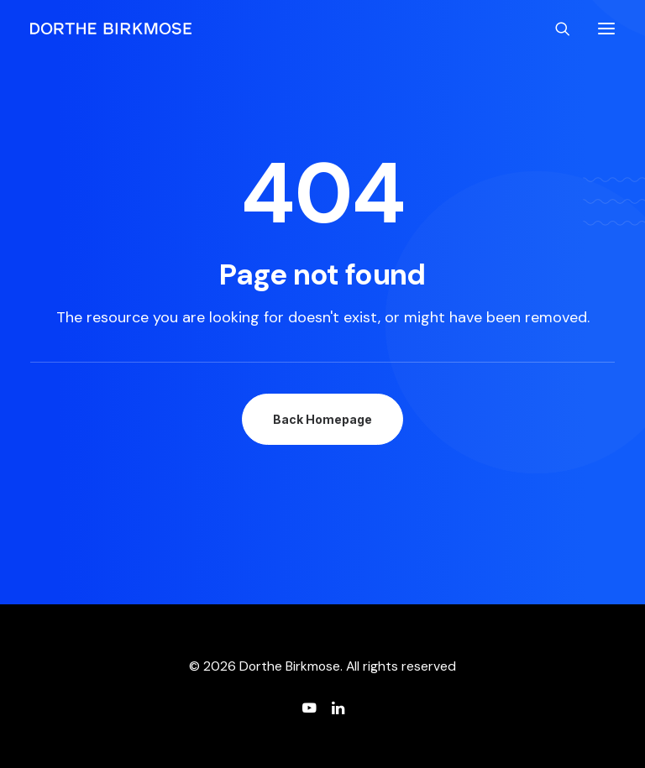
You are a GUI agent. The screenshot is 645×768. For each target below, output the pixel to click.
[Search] (555, 28)
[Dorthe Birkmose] (113, 28)
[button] (606, 28)
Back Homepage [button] (322, 419)
